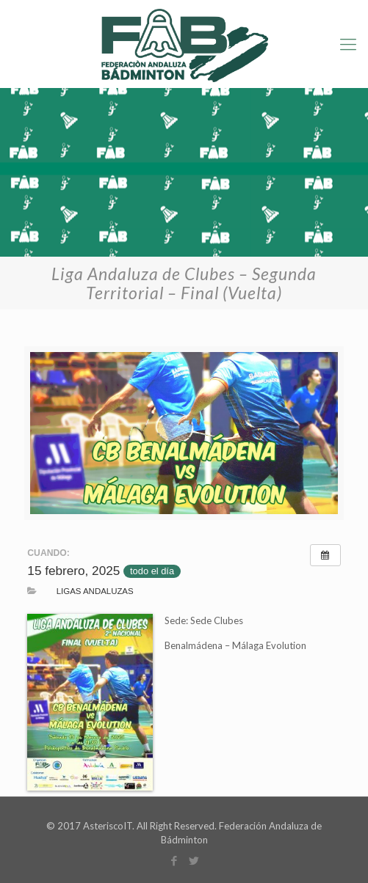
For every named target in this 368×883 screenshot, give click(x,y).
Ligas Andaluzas (95, 591)
